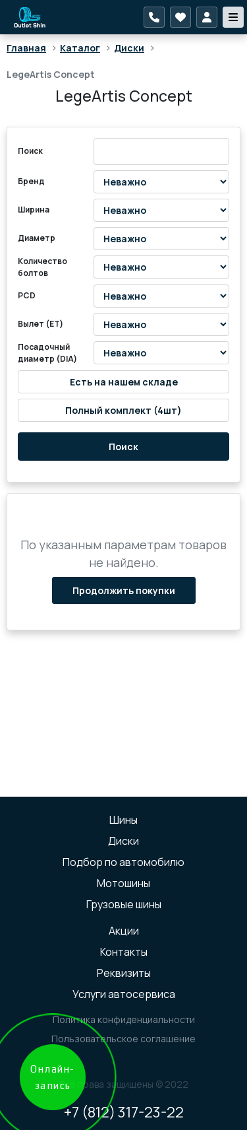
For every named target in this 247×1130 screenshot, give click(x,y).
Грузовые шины (123, 904)
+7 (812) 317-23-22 (124, 1112)
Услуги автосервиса (123, 994)
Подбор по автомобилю (123, 862)
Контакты (124, 952)
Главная (26, 48)
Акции (124, 930)
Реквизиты (124, 973)
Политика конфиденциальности (124, 1019)
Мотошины (123, 883)
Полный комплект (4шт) (123, 410)
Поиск (123, 446)
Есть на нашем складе (124, 382)
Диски (129, 48)
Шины (123, 820)
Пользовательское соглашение (123, 1038)
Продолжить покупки (123, 590)
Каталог (80, 48)
